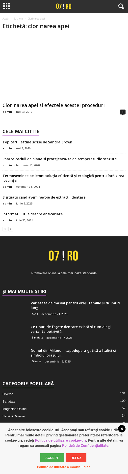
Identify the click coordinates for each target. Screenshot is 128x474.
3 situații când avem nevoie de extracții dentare (43, 197)
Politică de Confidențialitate (85, 445)
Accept (51, 458)
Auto (35, 314)
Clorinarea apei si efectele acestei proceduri (53, 105)
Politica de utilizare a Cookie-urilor (63, 467)
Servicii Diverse (13, 416)
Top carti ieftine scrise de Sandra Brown (37, 142)
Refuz (76, 458)
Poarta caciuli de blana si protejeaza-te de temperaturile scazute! (60, 159)
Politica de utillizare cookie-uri (60, 440)
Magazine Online (14, 409)
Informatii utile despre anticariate (32, 214)
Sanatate (37, 337)
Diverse (36, 361)
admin (7, 111)
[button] (120, 6)
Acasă (5, 18)
